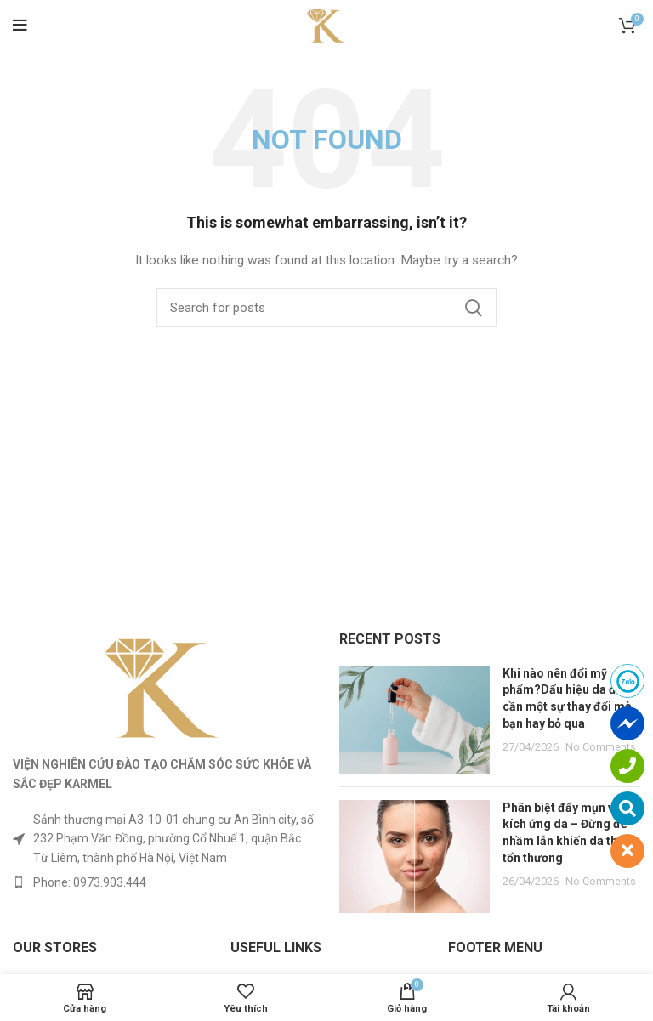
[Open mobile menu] (20, 26)
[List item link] (163, 882)
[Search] (326, 307)
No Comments (600, 746)
